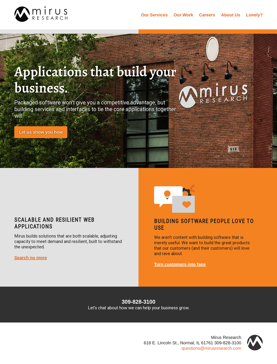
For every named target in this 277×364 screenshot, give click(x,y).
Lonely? (254, 15)
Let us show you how (41, 132)
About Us (230, 15)
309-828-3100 (138, 302)
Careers (207, 15)
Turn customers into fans (180, 264)
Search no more (30, 257)
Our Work (183, 15)
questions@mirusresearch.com (211, 348)
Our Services (154, 15)
